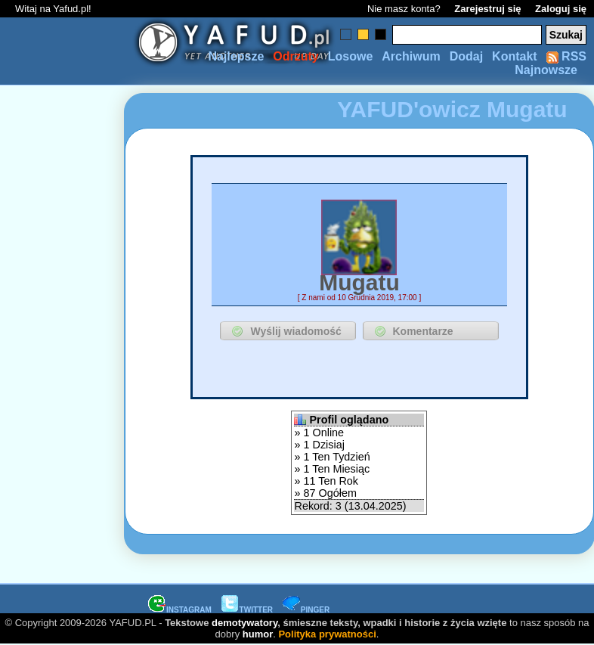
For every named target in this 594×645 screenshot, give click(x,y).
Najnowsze (546, 70)
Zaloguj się (560, 8)
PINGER (306, 610)
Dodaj (466, 56)
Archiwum (411, 56)
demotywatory (244, 622)
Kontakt (514, 56)
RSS (566, 56)
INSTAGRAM (180, 610)
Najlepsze (236, 56)
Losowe (350, 56)
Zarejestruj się (487, 8)
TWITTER (247, 610)
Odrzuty (295, 56)
